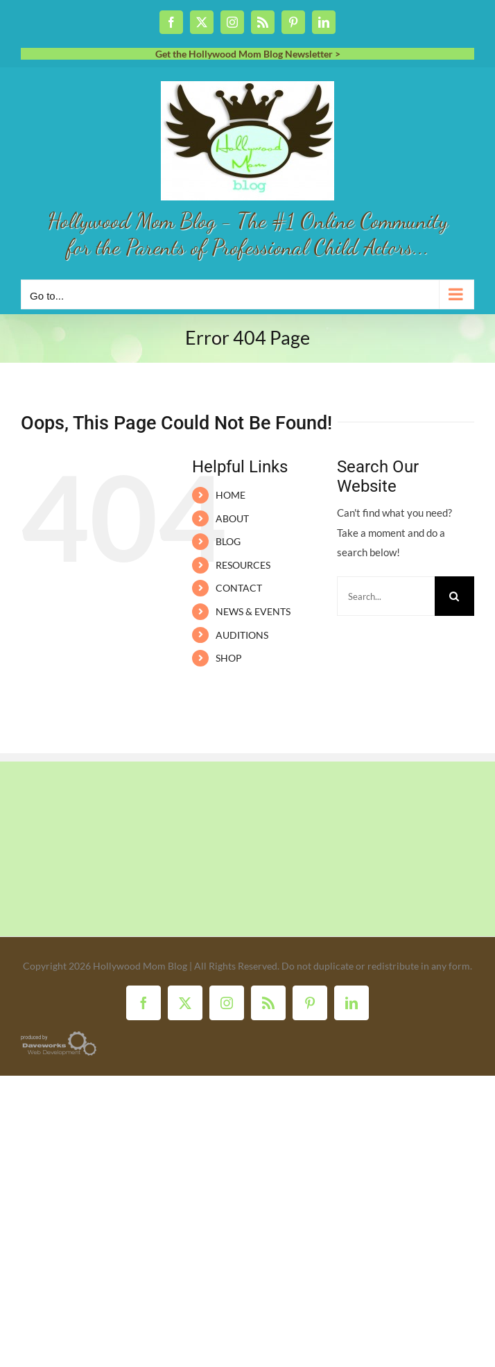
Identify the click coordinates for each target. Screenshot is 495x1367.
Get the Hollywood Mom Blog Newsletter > (247, 54)
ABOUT (232, 518)
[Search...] (386, 596)
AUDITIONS (242, 635)
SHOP (229, 658)
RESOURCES (243, 565)
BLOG (228, 541)
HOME (230, 495)
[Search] (454, 596)
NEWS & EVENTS (253, 611)
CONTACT (239, 588)
